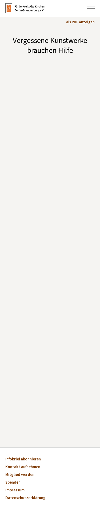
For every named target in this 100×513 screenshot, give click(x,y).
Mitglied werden (19, 475)
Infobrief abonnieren (23, 459)
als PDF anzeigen (80, 22)
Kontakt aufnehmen (22, 467)
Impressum (15, 490)
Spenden (13, 482)
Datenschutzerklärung (25, 498)
